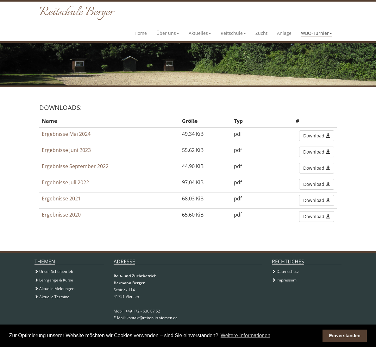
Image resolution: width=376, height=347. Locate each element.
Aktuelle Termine (51, 297)
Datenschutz (285, 271)
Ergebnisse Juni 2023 (66, 150)
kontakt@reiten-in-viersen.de (152, 317)
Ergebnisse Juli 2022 (65, 182)
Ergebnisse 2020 (61, 214)
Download (316, 136)
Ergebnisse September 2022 (75, 166)
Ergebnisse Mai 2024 (66, 133)
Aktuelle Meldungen (54, 288)
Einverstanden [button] (344, 335)
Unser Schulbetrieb (53, 271)
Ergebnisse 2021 (61, 198)
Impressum (284, 280)
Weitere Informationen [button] (245, 335)
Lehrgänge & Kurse (53, 280)
